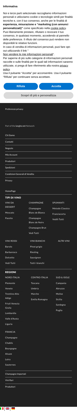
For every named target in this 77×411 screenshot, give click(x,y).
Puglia (59, 310)
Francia (10, 332)
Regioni (10, 272)
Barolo (8, 247)
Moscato (9, 213)
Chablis (9, 343)
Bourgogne (11, 348)
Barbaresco (11, 252)
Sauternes (10, 365)
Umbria (35, 288)
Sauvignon (35, 257)
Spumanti (58, 203)
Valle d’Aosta (11, 319)
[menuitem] (1, 408)
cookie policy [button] (58, 28)
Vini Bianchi (37, 241)
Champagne (36, 203)
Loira (7, 359)
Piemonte (10, 283)
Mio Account (11, 155)
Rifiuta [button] (21, 86)
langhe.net (21, 126)
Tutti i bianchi (37, 263)
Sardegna (61, 305)
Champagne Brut (37, 228)
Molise (59, 294)
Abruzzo (60, 288)
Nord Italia (12, 277)
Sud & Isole (63, 277)
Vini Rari (9, 380)
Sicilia (59, 299)
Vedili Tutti (58, 219)
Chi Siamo (10, 135)
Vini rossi (11, 241)
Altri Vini (64, 241)
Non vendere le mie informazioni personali (28, 54)
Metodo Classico (61, 208)
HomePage (10, 191)
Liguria (8, 324)
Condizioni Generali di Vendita (19, 174)
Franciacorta (59, 214)
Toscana (35, 283)
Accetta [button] (56, 86)
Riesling (34, 252)
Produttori (10, 161)
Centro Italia (39, 277)
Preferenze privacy (14, 109)
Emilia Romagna (39, 299)
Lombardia (10, 313)
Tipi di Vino (13, 197)
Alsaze (8, 354)
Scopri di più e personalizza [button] (38, 95)
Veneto (9, 288)
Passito (9, 218)
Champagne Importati (15, 374)
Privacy (8, 180)
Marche (35, 294)
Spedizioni (10, 167)
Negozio (9, 148)
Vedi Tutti (34, 233)
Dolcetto (9, 257)
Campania (61, 283)
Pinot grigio (36, 247)
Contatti (9, 142)
